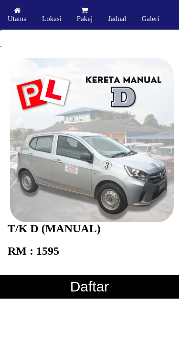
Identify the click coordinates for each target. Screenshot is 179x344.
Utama (17, 14)
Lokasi (52, 18)
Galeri (150, 18)
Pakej (85, 14)
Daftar (89, 286)
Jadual (117, 18)
